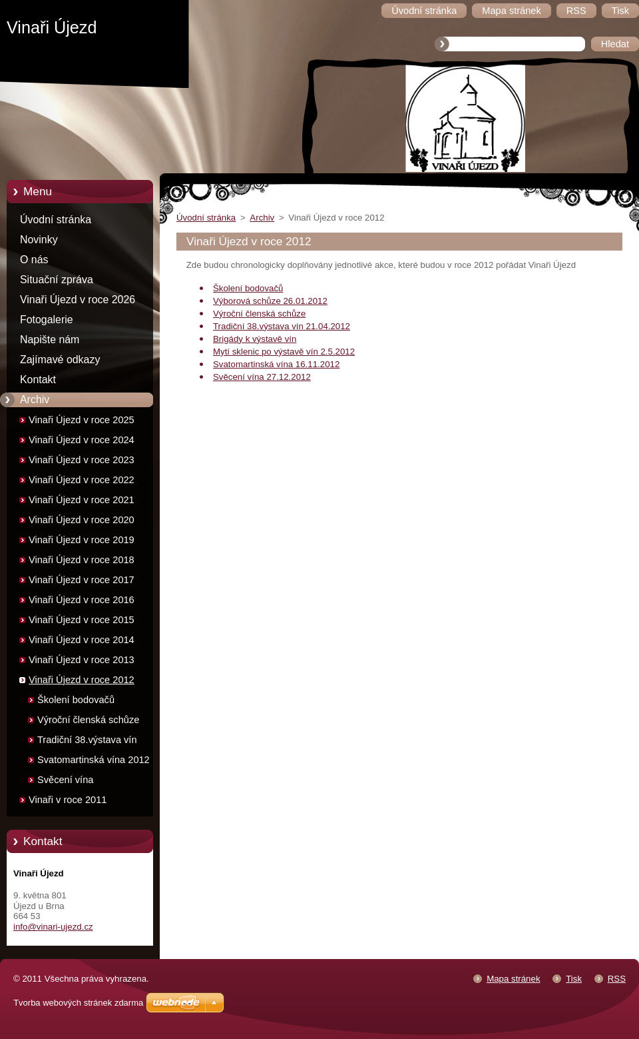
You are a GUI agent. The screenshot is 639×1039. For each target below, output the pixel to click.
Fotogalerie (46, 319)
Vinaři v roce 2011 (67, 799)
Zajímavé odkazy (60, 359)
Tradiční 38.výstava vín (87, 739)
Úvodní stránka (55, 219)
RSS (617, 979)
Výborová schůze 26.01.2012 (270, 301)
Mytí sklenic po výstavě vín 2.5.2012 (284, 352)
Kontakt (38, 379)
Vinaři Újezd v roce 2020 (81, 520)
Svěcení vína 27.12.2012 (262, 377)
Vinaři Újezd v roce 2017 (81, 579)
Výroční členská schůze (88, 719)
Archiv (34, 399)
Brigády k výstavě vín (254, 339)
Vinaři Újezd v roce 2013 (81, 659)
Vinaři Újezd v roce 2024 (81, 440)
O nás (34, 259)
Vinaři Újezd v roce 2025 (81, 420)
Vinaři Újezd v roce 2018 (81, 559)
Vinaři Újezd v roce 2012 (81, 679)
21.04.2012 (327, 326)
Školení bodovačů (75, 699)
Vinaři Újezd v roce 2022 (81, 480)
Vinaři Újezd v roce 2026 (77, 299)
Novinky (39, 239)
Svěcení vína (65, 779)
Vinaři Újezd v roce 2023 (81, 460)
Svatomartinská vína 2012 (93, 759)
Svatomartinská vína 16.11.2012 (276, 364)
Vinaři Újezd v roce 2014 (81, 639)
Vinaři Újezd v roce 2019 (81, 539)
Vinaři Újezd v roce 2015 (81, 619)
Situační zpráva (56, 279)
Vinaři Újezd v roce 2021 (81, 500)
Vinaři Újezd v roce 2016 (81, 599)
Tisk (574, 979)
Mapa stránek (513, 979)
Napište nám (49, 339)
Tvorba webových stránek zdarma (78, 1003)
